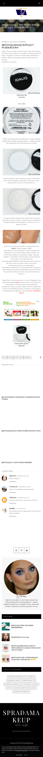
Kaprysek (12, 476)
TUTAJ (29, 248)
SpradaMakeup (21, 716)
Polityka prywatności (21, 731)
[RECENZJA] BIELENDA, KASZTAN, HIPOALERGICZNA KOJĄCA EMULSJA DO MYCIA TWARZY (26, 648)
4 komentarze (22, 41)
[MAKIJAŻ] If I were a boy (20, 637)
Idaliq (15, 41)
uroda (34, 688)
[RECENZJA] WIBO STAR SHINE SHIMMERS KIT (22, 626)
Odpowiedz (12, 481)
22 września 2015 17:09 (22, 476)
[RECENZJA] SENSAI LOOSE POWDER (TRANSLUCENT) (21, 431)
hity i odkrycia (29, 676)
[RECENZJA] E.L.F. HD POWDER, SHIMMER (17, 462)
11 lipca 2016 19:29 (20, 508)
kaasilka (12, 508)
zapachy (9, 688)
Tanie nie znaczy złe (29, 680)
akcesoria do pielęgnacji (21, 691)
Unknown (12, 497)
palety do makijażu (26, 684)
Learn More (19, 755)
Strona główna (9, 25)
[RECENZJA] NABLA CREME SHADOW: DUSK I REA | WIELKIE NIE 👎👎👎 (24, 659)
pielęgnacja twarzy (13, 680)
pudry (10, 357)
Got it (26, 755)
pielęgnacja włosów (10, 684)
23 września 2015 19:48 (24, 486)
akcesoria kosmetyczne (22, 688)
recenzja (27, 357)
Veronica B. (13, 487)
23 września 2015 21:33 (23, 497)
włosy (36, 684)
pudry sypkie (18, 357)
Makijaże (19, 676)
